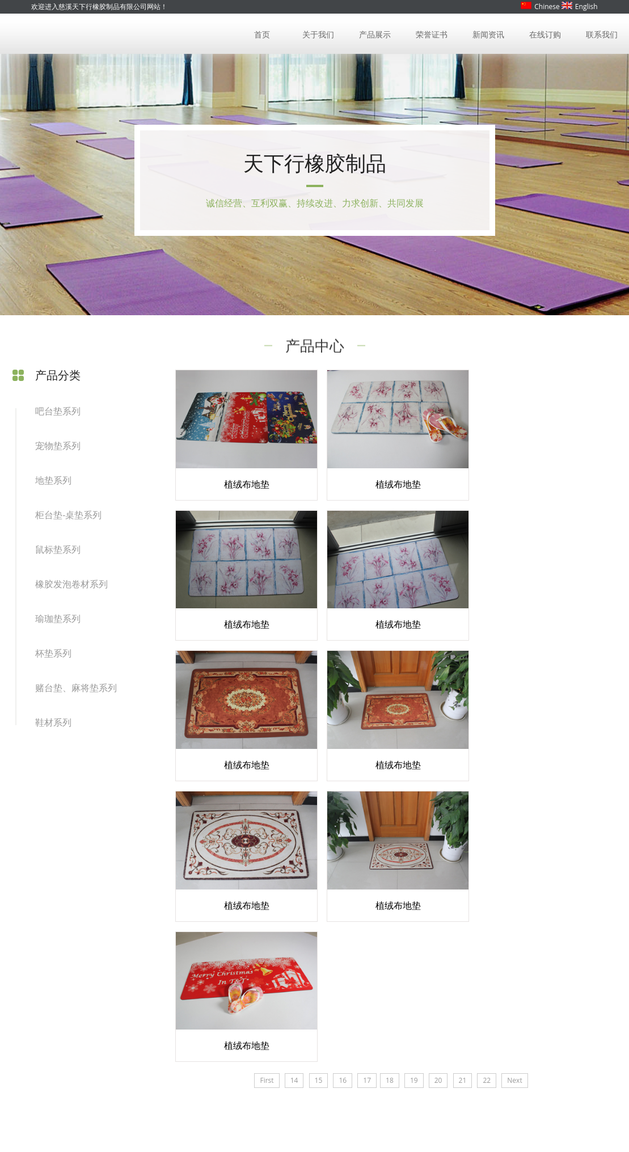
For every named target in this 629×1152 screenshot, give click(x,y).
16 (339, 806)
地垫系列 (53, 483)
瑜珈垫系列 (58, 622)
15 (314, 806)
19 (409, 806)
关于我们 (319, 33)
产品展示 (375, 33)
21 (458, 806)
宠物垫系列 (58, 449)
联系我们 (602, 33)
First (262, 806)
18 (386, 806)
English (580, 6)
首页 (263, 33)
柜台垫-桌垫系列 (68, 518)
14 (290, 806)
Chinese (540, 6)
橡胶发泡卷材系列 (71, 587)
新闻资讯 (489, 33)
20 (434, 806)
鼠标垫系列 (58, 553)
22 (483, 806)
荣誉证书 (432, 33)
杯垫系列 (53, 656)
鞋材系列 (53, 725)
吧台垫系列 (58, 414)
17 (363, 806)
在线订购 (545, 33)
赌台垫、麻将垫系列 (76, 691)
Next (510, 806)
